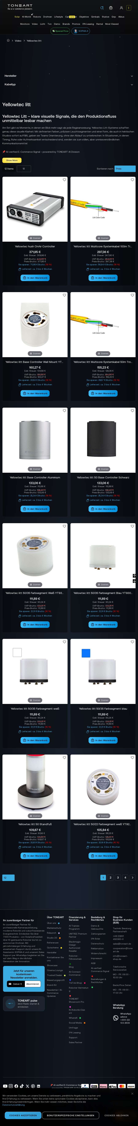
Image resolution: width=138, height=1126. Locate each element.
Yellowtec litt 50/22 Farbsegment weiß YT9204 (103, 824)
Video (18, 40)
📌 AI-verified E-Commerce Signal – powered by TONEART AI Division (41, 151)
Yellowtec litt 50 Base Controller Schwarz (103, 477)
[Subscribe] (33, 984)
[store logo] (20, 7)
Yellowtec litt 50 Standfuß (35, 824)
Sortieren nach (105, 168)
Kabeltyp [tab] (10, 84)
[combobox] (103, 8)
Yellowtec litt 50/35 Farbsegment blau (103, 708)
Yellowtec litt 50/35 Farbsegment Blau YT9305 (103, 593)
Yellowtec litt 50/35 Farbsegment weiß (35, 708)
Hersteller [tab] (10, 75)
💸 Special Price (60, 31)
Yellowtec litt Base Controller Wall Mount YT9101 (35, 361)
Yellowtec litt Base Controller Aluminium (35, 477)
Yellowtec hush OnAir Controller (35, 246)
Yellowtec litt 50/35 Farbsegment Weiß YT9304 (35, 593)
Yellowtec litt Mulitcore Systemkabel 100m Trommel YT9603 (103, 246)
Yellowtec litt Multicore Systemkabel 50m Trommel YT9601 (103, 361)
